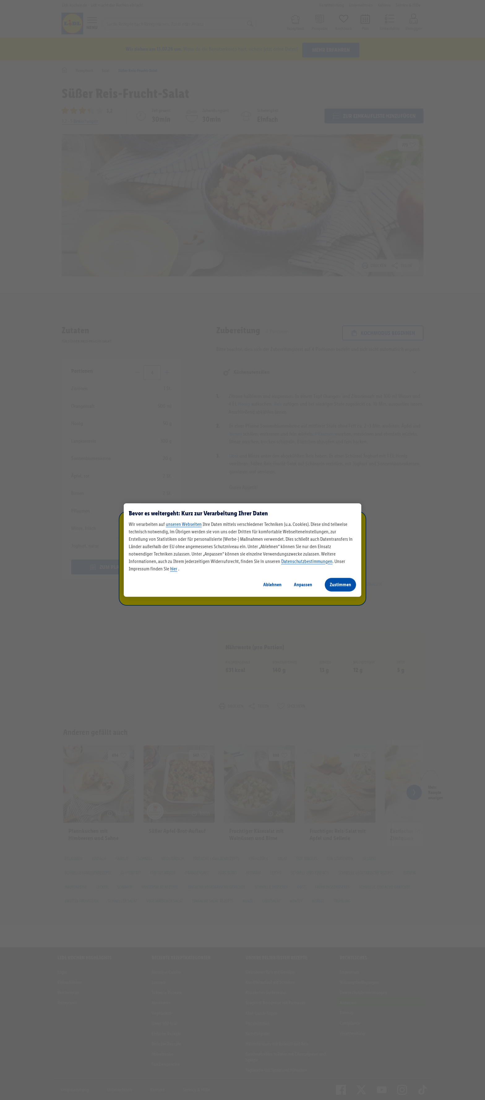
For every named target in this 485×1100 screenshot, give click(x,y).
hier (173, 569)
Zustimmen (340, 584)
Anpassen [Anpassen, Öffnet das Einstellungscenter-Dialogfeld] (303, 584)
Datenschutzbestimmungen (307, 561)
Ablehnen (272, 584)
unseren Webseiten (184, 524)
